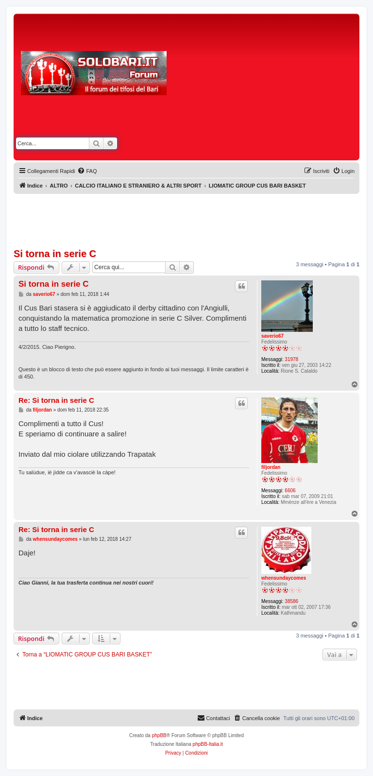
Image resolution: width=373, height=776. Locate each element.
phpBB (159, 735)
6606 (290, 490)
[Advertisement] (273, 89)
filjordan (270, 467)
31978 (291, 359)
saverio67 (272, 336)
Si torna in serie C (55, 253)
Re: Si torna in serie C (56, 400)
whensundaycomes (283, 578)
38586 (291, 601)
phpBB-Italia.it (208, 744)
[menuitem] (87, 171)
